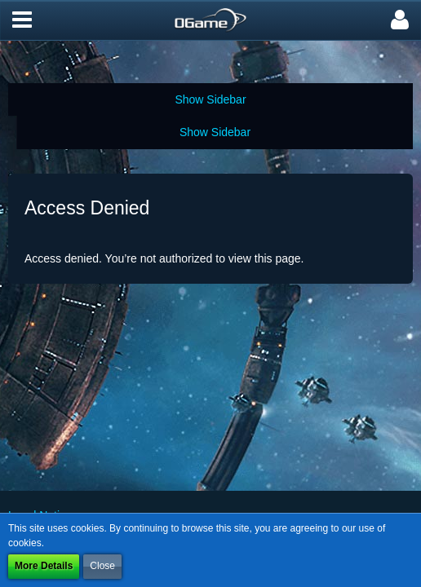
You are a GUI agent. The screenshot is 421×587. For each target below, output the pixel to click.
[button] (22, 20)
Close (102, 566)
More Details (44, 566)
